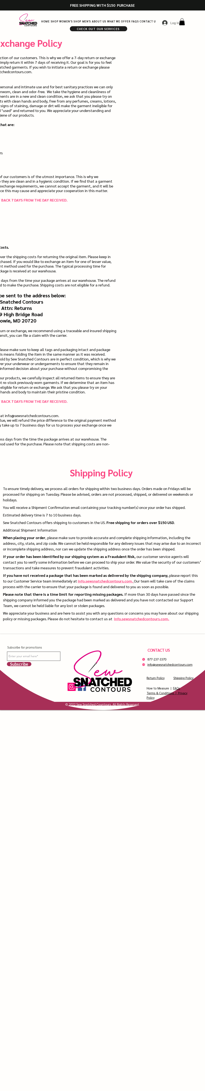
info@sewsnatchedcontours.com (31, 415)
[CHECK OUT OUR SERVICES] (98, 28)
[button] (182, 21)
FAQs (176, 688)
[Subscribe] (19, 664)
